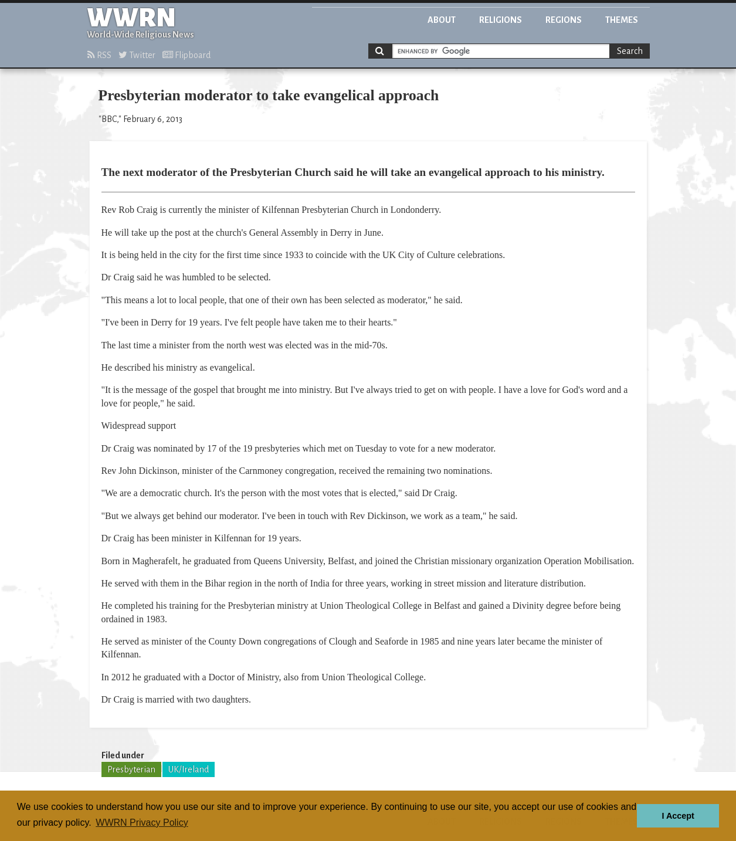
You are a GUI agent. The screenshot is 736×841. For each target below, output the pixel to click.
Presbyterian (131, 769)
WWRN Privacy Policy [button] (142, 823)
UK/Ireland (188, 769)
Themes (621, 20)
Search (630, 51)
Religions (500, 20)
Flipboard (186, 55)
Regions (563, 20)
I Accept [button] (678, 815)
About (442, 20)
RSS (99, 55)
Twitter (136, 55)
